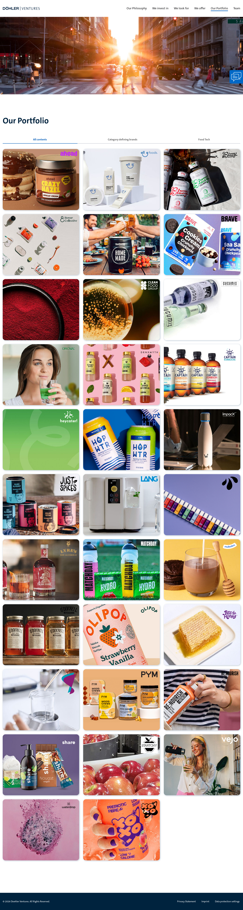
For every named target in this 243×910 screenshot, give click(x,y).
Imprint (205, 901)
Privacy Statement (186, 901)
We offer (199, 8)
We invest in (160, 8)
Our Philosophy (137, 8)
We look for (181, 8)
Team (236, 8)
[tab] (40, 139)
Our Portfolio (219, 8)
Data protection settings (227, 901)
